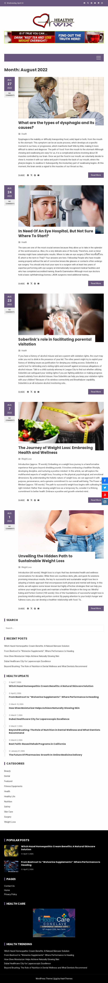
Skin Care (8, 811)
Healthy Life (9, 796)
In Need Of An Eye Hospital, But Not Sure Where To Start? (55, 233)
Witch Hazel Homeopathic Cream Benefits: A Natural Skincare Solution (36, 646)
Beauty (7, 771)
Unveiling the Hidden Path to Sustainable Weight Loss (45, 558)
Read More (96, 175)
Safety (7, 806)
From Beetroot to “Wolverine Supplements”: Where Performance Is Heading (39, 651)
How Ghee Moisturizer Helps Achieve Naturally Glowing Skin (31, 656)
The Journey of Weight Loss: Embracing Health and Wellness (55, 450)
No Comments (10, 94)
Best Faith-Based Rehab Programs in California (37, 744)
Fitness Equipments (13, 786)
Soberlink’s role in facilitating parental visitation (55, 342)
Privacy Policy (10, 894)
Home (7, 890)
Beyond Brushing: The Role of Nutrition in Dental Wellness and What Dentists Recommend (45, 666)
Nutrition (8, 801)
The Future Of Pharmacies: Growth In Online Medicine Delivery (45, 754)
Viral (56, 978)
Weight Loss (26, 459)
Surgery (7, 817)
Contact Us (9, 886)
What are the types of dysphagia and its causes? (56, 125)
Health (24, 134)
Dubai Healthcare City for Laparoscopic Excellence (27, 661)
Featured (8, 781)
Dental (7, 776)
